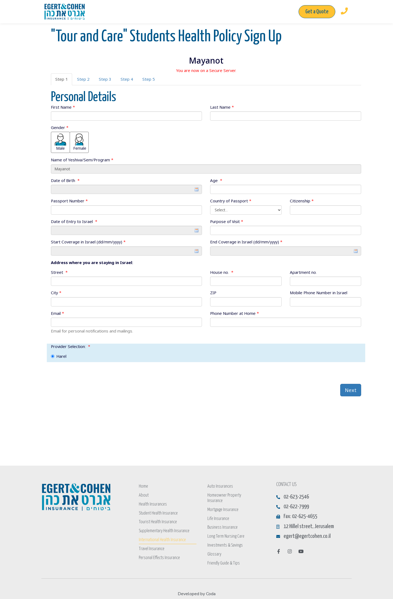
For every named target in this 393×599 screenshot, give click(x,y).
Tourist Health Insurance (158, 521)
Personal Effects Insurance (159, 556)
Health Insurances (153, 503)
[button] (317, 11)
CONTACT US (286, 484)
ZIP (213, 292)
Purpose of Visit (226, 221)
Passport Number (69, 200)
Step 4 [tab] (127, 79)
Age (216, 180)
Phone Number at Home (234, 313)
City (56, 292)
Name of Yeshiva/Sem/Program (82, 159)
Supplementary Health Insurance (163, 530)
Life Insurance (218, 512)
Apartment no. (303, 272)
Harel (58, 356)
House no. (222, 272)
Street (59, 272)
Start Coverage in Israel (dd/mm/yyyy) (88, 241)
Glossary (214, 547)
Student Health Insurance (158, 512)
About (143, 495)
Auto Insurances (219, 486)
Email (57, 313)
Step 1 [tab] (61, 79)
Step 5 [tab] (148, 79)
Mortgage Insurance (222, 503)
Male (60, 142)
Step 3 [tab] (105, 79)
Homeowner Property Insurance (231, 495)
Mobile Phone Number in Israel (318, 292)
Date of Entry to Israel (74, 221)
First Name (63, 107)
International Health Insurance (162, 538)
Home (143, 486)
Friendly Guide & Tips (223, 556)
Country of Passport (230, 200)
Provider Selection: (70, 346)
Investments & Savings (225, 538)
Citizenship (302, 200)
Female (79, 142)
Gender (60, 127)
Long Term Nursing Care (225, 530)
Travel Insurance (151, 547)
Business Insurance (222, 521)
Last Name (222, 107)
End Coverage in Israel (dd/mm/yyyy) (246, 241)
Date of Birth (65, 180)
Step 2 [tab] (83, 79)
